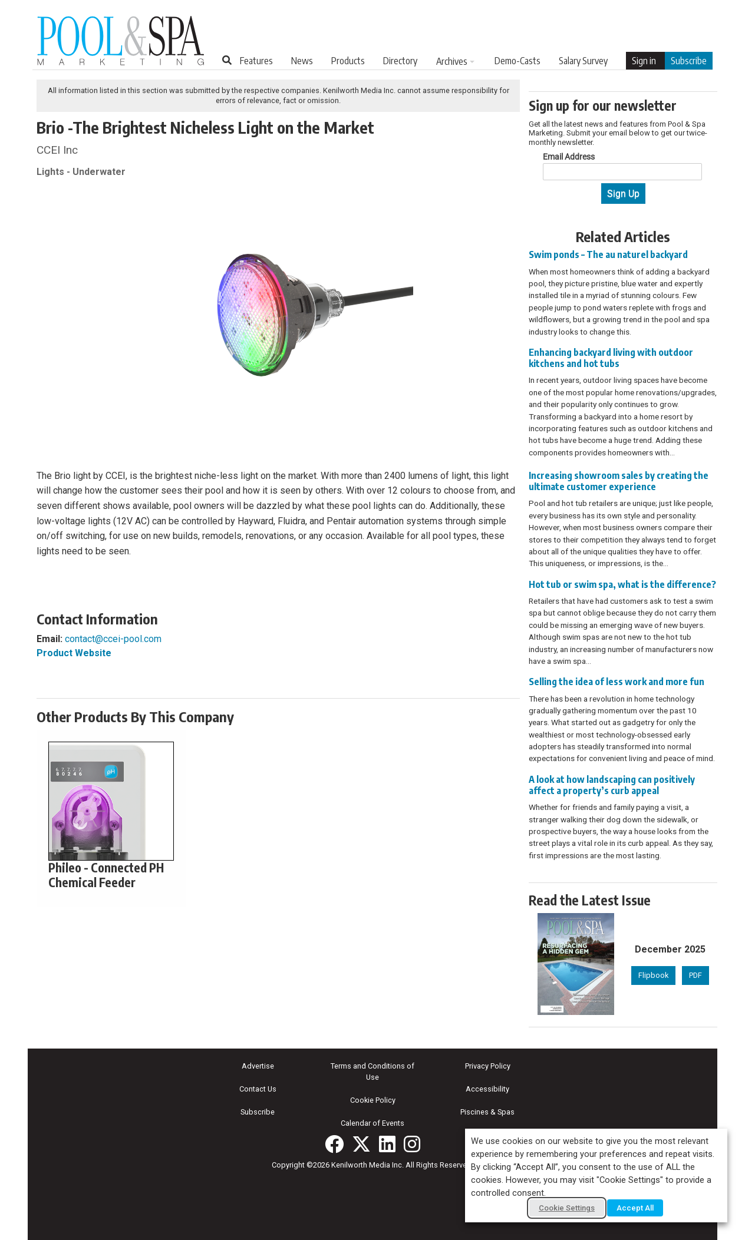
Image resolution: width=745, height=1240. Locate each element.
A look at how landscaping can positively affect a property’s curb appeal (612, 784)
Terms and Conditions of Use (372, 1072)
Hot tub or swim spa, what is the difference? (622, 584)
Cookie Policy (372, 1100)
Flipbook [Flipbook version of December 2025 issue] (653, 975)
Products (348, 61)
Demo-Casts (517, 61)
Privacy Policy (487, 1066)
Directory (400, 61)
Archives (451, 61)
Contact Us (257, 1088)
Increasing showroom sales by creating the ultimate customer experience (618, 480)
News (302, 61)
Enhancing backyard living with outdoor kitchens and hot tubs (611, 357)
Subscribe (689, 61)
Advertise (258, 1066)
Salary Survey (583, 61)
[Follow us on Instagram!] (412, 1144)
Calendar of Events (372, 1123)
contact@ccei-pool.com (113, 638)
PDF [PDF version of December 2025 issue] (695, 975)
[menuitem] (256, 61)
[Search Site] (227, 60)
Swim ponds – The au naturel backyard (608, 254)
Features (256, 61)
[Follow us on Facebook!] (334, 1144)
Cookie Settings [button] (567, 1207)
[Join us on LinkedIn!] (387, 1144)
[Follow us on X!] (361, 1144)
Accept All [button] (635, 1207)
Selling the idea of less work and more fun (616, 681)
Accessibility (487, 1088)
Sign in (644, 61)
